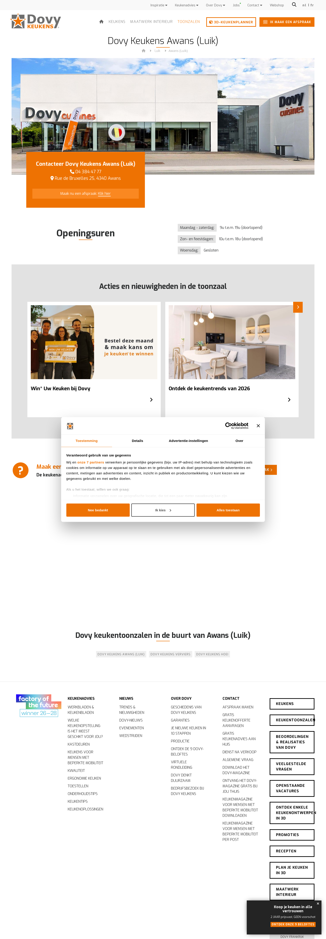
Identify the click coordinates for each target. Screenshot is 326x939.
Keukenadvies (186, 5)
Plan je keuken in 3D (292, 843)
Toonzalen (188, 21)
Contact (254, 5)
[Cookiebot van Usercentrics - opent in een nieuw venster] (228, 425)
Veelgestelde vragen (291, 753)
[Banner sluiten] (258, 425)
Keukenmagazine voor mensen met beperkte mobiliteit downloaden (240, 808)
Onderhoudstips (83, 794)
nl (304, 5)
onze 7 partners (90, 462)
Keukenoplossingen (85, 810)
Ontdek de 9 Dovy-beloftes (187, 752)
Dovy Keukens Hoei (212, 654)
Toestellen (78, 787)
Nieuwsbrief (292, 878)
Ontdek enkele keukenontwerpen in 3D (295, 794)
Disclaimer (210, 929)
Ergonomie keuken (84, 779)
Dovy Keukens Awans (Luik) (121, 654)
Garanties (180, 721)
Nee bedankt (98, 510)
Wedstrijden (130, 736)
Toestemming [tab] (87, 440)
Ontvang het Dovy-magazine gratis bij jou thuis (240, 787)
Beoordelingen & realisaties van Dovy (292, 731)
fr (312, 5)
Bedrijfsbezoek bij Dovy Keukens (187, 792)
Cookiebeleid (230, 929)
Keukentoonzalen (295, 712)
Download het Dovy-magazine (236, 771)
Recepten (286, 826)
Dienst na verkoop (239, 753)
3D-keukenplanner (231, 22)
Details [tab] (137, 440)
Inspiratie (159, 5)
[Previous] (16, 346)
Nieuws (126, 697)
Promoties (287, 813)
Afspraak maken (238, 708)
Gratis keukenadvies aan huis (239, 740)
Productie (180, 742)
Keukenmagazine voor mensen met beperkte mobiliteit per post (240, 832)
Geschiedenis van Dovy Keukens (186, 711)
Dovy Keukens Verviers (171, 654)
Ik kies (163, 510)
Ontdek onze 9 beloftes (293, 924)
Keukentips (78, 802)
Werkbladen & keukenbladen (81, 711)
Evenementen (131, 729)
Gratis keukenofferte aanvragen (236, 721)
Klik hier (104, 193)
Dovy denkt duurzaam (181, 779)
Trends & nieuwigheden (131, 711)
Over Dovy (215, 5)
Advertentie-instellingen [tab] (188, 440)
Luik (157, 51)
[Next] (310, 346)
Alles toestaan (228, 510)
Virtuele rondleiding (181, 766)
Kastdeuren (79, 745)
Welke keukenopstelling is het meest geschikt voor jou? (85, 729)
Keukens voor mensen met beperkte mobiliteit (85, 758)
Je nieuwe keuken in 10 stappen (188, 732)
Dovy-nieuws (131, 721)
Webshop (277, 5)
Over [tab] (239, 440)
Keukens (117, 21)
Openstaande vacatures (290, 772)
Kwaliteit (76, 771)
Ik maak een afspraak (286, 22)
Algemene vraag (238, 760)
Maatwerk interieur (151, 21)
